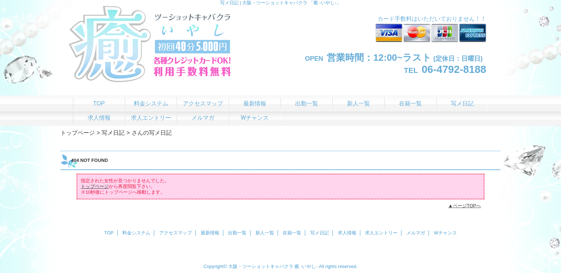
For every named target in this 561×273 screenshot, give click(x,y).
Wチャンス (445, 232)
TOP (99, 103)
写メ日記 (113, 132)
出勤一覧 (237, 232)
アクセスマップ (175, 232)
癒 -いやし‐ (305, 266)
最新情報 (210, 232)
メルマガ (415, 232)
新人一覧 (264, 232)
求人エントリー (381, 232)
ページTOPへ (467, 205)
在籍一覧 (292, 232)
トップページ (77, 132)
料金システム (136, 232)
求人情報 (347, 232)
